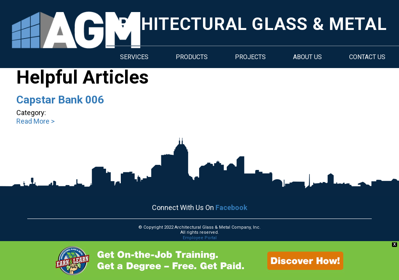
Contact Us (367, 57)
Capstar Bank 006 (60, 99)
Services (134, 57)
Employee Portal (200, 237)
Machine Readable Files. (199, 247)
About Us (307, 57)
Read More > (35, 121)
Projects (250, 57)
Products (192, 57)
